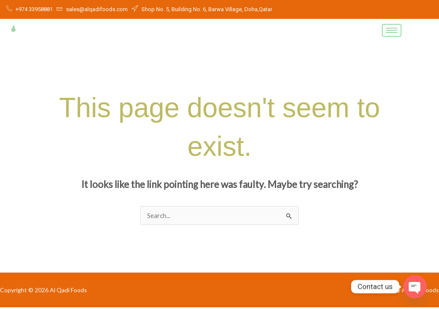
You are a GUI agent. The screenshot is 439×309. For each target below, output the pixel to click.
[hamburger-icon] (391, 30)
